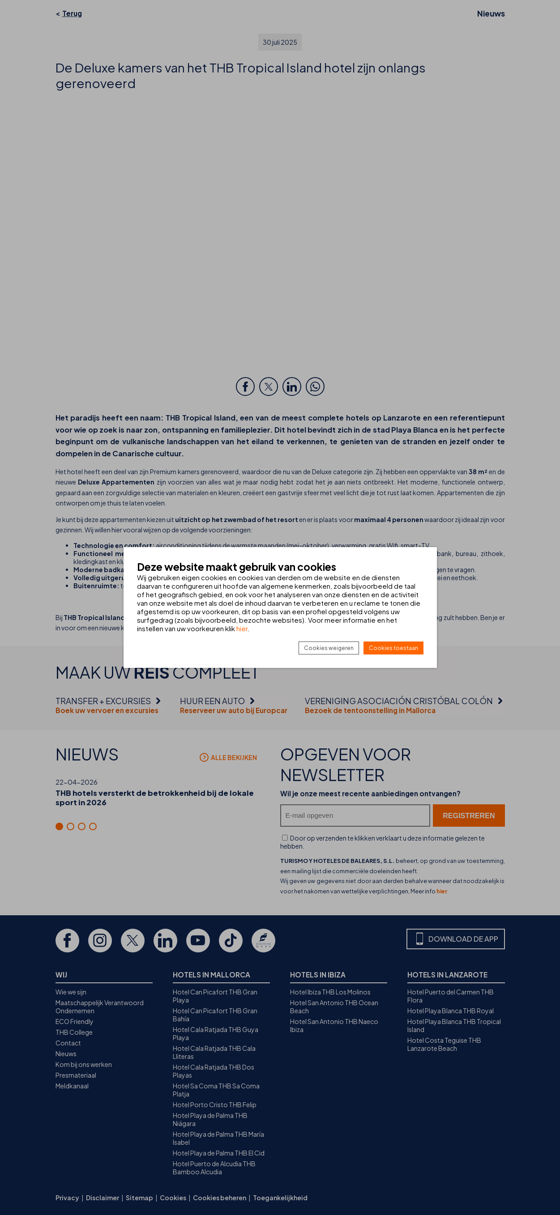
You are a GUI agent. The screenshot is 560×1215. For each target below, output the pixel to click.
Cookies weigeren (329, 648)
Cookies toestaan (393, 648)
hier (242, 628)
